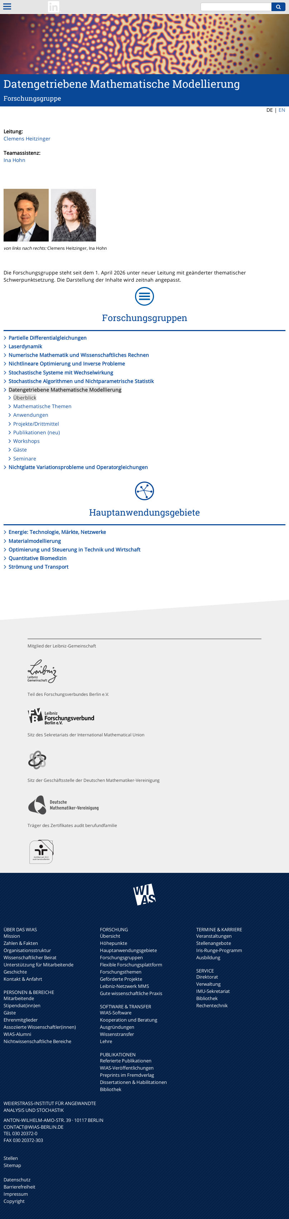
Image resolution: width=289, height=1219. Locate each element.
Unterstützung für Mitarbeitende (38, 964)
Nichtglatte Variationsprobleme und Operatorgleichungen (78, 467)
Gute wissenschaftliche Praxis (131, 993)
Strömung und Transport (38, 566)
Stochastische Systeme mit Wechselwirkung (61, 372)
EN (282, 109)
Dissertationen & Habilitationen (133, 1082)
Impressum (16, 1194)
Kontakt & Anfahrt (23, 979)
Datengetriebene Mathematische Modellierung (65, 389)
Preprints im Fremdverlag (127, 1075)
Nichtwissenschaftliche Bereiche (37, 1041)
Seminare (24, 458)
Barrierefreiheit (19, 1187)
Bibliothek (110, 1089)
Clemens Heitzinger (27, 138)
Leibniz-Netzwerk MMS (124, 986)
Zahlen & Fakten (21, 943)
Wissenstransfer (117, 1034)
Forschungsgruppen (121, 957)
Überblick (24, 397)
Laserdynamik (25, 346)
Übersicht (110, 936)
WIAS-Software (115, 1012)
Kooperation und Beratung (128, 1020)
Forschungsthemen (120, 972)
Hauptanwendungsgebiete (128, 950)
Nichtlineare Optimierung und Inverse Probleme (67, 363)
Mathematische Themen (42, 406)
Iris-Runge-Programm (219, 950)
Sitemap (12, 1165)
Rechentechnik (212, 1005)
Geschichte (15, 972)
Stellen (11, 1158)
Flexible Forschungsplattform (131, 964)
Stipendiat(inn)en (22, 1005)
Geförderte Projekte (121, 979)
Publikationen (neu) (36, 432)
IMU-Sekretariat (213, 991)
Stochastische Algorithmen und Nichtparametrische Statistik (81, 381)
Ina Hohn (14, 160)
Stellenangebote (213, 943)
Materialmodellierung (35, 540)
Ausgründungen (117, 1027)
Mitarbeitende (19, 998)
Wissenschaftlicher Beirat (30, 957)
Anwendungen (30, 414)
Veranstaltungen (214, 936)
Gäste (20, 449)
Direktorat (207, 977)
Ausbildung (208, 957)
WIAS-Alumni (17, 1034)
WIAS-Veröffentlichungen (127, 1068)
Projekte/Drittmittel (36, 423)
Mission (12, 936)
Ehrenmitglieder (21, 1020)
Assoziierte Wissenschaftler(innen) (40, 1027)
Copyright (14, 1201)
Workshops (26, 441)
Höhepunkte (113, 943)
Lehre (106, 1041)
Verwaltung (208, 984)
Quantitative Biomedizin (38, 558)
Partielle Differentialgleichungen (48, 337)
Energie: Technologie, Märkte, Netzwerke (57, 532)
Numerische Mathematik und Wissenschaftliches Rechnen (79, 355)
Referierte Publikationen (125, 1060)
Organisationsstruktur (27, 950)
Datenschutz (17, 1179)
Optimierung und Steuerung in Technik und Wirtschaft (74, 549)
